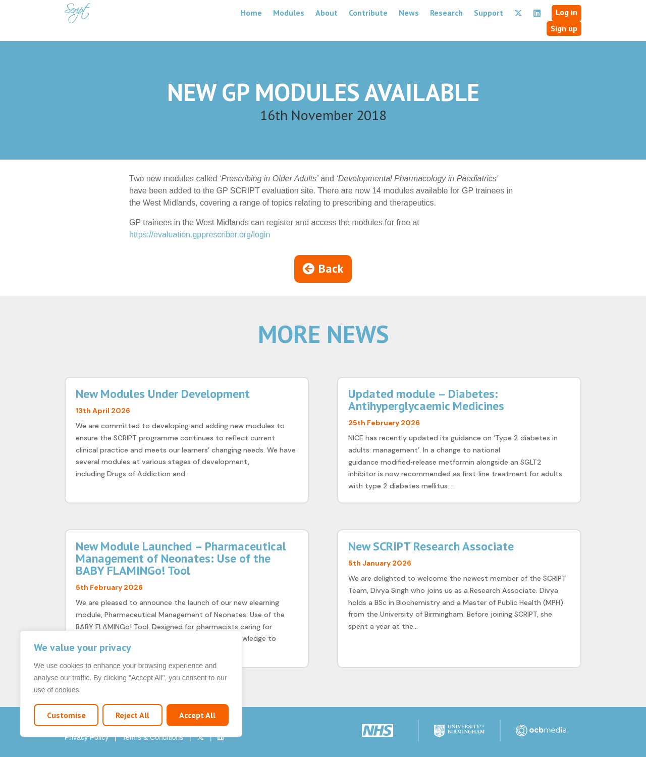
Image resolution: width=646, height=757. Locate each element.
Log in (566, 12)
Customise (66, 715)
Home (251, 13)
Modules (288, 13)
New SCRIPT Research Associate (431, 546)
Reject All (132, 715)
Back (331, 268)
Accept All (197, 715)
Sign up (564, 28)
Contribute (368, 13)
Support (488, 13)
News (409, 13)
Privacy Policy (87, 737)
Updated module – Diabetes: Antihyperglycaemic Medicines (426, 400)
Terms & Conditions (152, 737)
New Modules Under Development (163, 393)
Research (446, 13)
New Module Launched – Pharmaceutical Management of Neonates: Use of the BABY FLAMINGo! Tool (181, 558)
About (326, 13)
